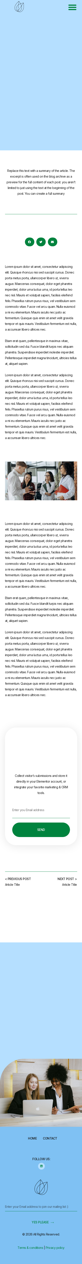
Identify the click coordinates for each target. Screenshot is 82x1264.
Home (32, 1138)
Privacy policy (55, 1248)
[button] (72, 7)
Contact (50, 1138)
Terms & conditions (30, 1248)
